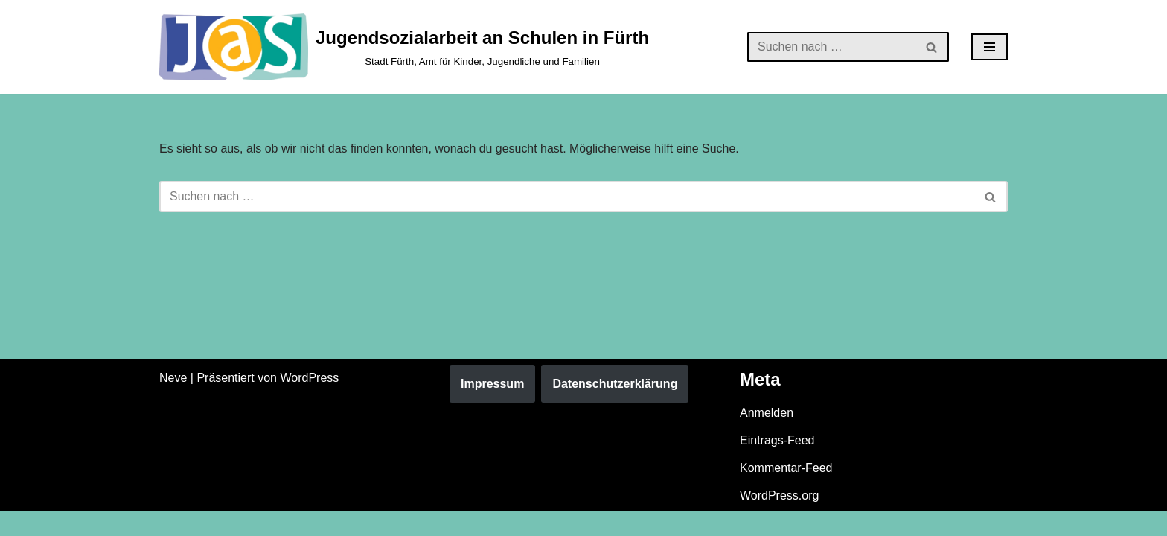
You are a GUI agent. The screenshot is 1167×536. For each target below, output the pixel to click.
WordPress (309, 401)
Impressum (492, 407)
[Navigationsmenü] (989, 47)
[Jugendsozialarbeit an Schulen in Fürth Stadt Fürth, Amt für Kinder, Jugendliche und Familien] (404, 46)
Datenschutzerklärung (614, 407)
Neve (173, 401)
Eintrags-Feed (777, 464)
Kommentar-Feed (786, 492)
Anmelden (766, 436)
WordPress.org (779, 520)
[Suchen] (831, 47)
